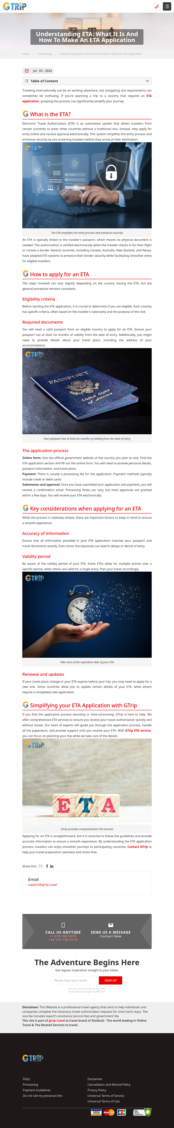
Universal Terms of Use (104, 1101)
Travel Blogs (44, 54)
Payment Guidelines (37, 1090)
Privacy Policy (97, 1090)
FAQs (26, 1079)
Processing (30, 1085)
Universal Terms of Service (106, 1096)
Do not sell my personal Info (42, 1096)
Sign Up (110, 980)
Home (26, 54)
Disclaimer (95, 1079)
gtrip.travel (57, 1020)
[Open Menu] (167, 6)
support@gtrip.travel (42, 885)
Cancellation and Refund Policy (109, 1085)
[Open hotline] (156, 6)
